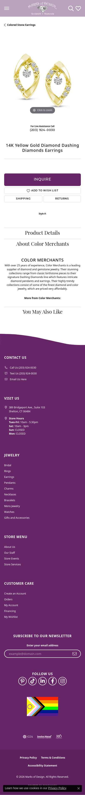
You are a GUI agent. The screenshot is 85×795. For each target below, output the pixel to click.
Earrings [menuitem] (9, 477)
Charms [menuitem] (9, 488)
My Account (11, 605)
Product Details (42, 233)
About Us (9, 547)
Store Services (12, 564)
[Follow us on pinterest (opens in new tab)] (22, 681)
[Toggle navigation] (6, 8)
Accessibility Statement (42, 765)
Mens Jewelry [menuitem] (12, 506)
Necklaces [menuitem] (10, 494)
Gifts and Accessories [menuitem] (16, 518)
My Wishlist (11, 617)
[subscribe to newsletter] (74, 654)
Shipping (23, 199)
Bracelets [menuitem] (9, 500)
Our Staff (9, 553)
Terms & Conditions (53, 757)
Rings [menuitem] (7, 471)
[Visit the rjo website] (59, 737)
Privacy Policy (28, 757)
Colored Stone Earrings (21, 25)
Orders (8, 599)
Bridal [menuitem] (7, 465)
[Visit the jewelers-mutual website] (44, 737)
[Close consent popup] (78, 788)
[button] (71, 8)
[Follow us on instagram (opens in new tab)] (62, 681)
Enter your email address (42, 645)
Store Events (11, 558)
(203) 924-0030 (42, 130)
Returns (62, 199)
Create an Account (15, 593)
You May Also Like (42, 312)
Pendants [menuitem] (9, 483)
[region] (42, 77)
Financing (10, 611)
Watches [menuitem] (9, 512)
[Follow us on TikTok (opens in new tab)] (32, 681)
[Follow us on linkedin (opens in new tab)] (42, 681)
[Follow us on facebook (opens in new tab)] (52, 681)
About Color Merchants (42, 244)
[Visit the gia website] (28, 737)
